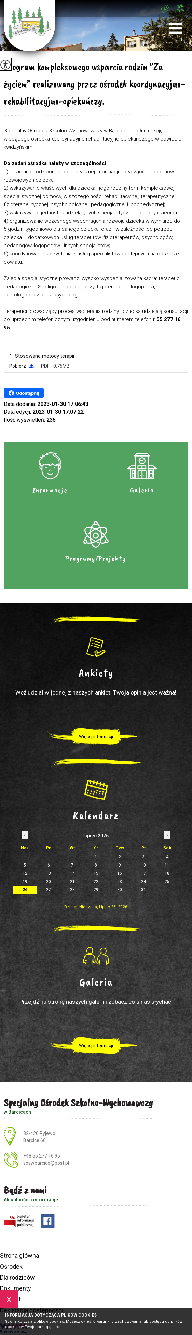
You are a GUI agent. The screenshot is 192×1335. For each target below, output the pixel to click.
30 (119, 889)
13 (48, 873)
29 (96, 889)
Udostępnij (24, 393)
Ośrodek (11, 1266)
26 (25, 889)
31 (143, 889)
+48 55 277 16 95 (180, 8)
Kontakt (10, 1299)
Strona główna (19, 1255)
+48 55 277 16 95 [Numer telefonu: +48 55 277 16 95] (41, 1156)
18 (167, 873)
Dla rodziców (17, 1277)
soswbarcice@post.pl (165, 9)
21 (72, 881)
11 (167, 865)
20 (48, 881)
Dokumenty (15, 1288)
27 (48, 889)
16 (119, 873)
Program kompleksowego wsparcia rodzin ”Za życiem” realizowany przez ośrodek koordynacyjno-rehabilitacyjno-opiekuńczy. (94, 83)
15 (96, 873)
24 (143, 881)
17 (143, 873)
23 (119, 881)
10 (143, 865)
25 (167, 881)
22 (96, 881)
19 (25, 881)
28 (72, 889)
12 (25, 873)
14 (72, 873)
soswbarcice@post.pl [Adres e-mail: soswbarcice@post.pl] (46, 1163)
